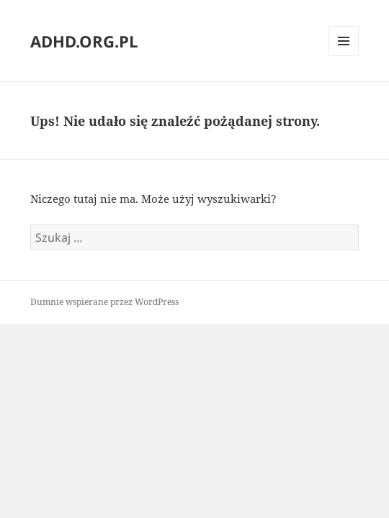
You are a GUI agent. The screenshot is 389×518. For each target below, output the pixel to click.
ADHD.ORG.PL (84, 41)
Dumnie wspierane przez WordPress (104, 302)
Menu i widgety (344, 55)
